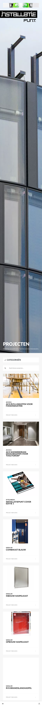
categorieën (12, 360)
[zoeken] (5, 368)
